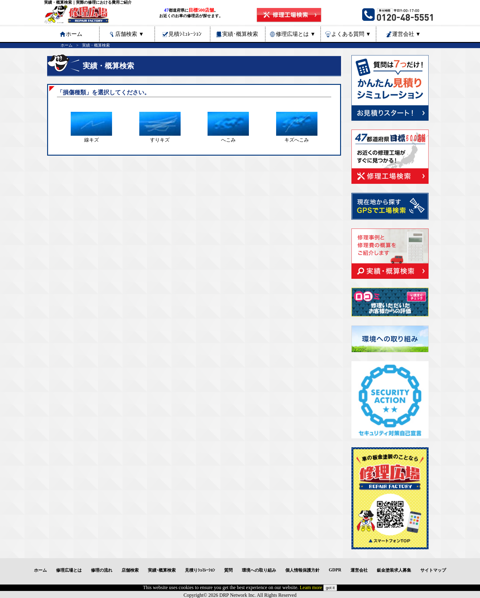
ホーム (67, 45)
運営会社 (406, 34)
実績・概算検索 (96, 45)
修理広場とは (296, 34)
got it (330, 587)
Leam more (311, 587)
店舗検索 (129, 34)
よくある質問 (351, 34)
